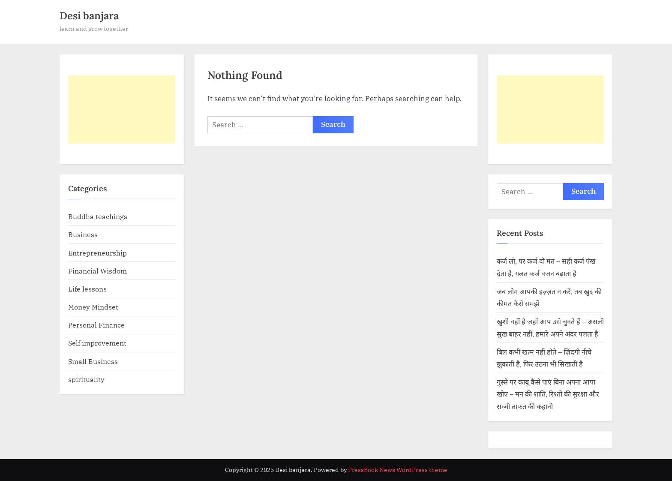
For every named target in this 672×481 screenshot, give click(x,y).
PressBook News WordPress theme (397, 470)
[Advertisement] (121, 109)
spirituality (86, 379)
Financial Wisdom (97, 270)
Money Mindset (93, 306)
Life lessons (87, 288)
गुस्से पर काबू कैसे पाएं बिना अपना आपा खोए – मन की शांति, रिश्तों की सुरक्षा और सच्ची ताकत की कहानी (548, 394)
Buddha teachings (97, 216)
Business (83, 234)
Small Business (93, 361)
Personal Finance (96, 324)
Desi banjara (89, 15)
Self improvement (97, 342)
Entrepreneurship (97, 252)
